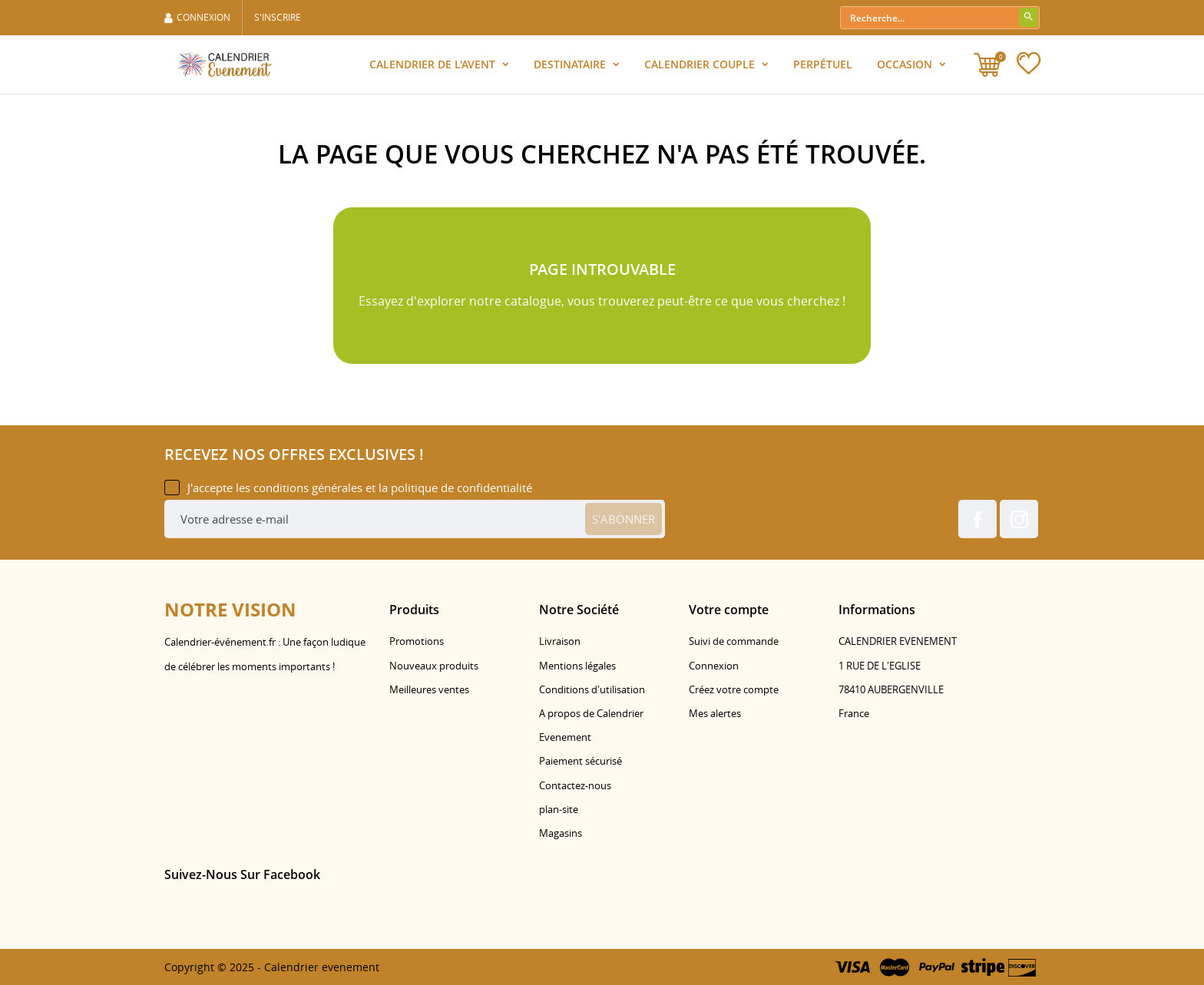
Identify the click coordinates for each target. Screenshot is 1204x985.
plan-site (558, 809)
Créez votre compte (734, 689)
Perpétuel (822, 64)
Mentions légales (577, 666)
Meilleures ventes (429, 689)
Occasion (906, 64)
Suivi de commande (734, 641)
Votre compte (729, 609)
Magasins (560, 833)
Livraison (559, 641)
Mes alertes (715, 713)
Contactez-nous (575, 785)
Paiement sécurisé (580, 761)
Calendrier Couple (701, 64)
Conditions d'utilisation (592, 689)
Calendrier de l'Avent (433, 64)
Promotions (416, 641)
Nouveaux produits (433, 666)
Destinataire (571, 64)
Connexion (714, 666)
